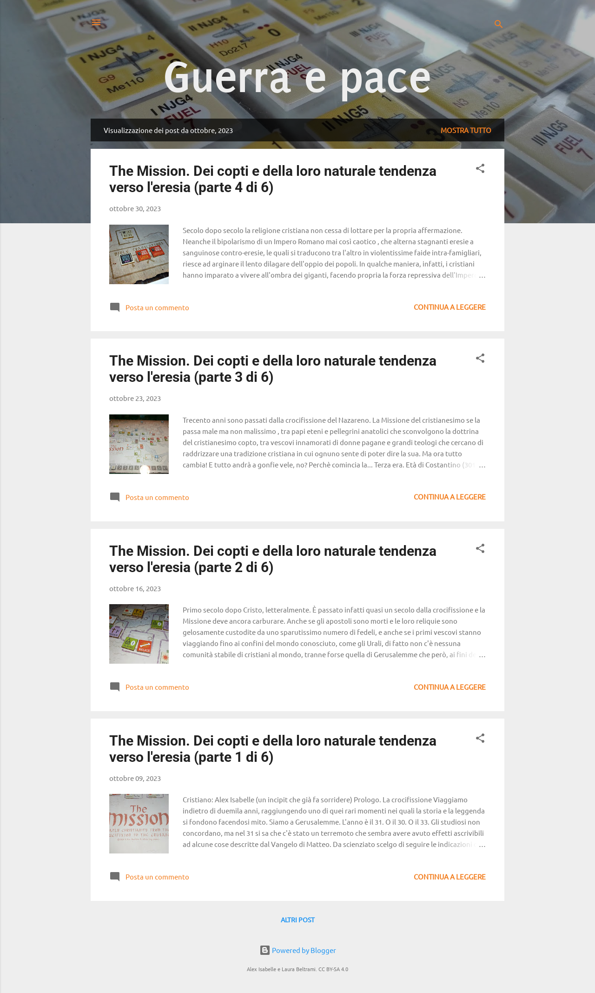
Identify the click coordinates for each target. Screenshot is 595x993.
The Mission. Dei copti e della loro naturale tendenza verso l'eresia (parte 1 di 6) (272, 749)
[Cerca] (498, 25)
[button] (480, 170)
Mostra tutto (466, 130)
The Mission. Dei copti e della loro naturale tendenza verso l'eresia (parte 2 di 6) (272, 559)
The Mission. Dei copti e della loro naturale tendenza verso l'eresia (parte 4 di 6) (272, 179)
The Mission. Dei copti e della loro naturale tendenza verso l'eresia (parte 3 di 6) (272, 369)
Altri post (298, 919)
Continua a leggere (450, 306)
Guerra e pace (297, 77)
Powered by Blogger (297, 950)
